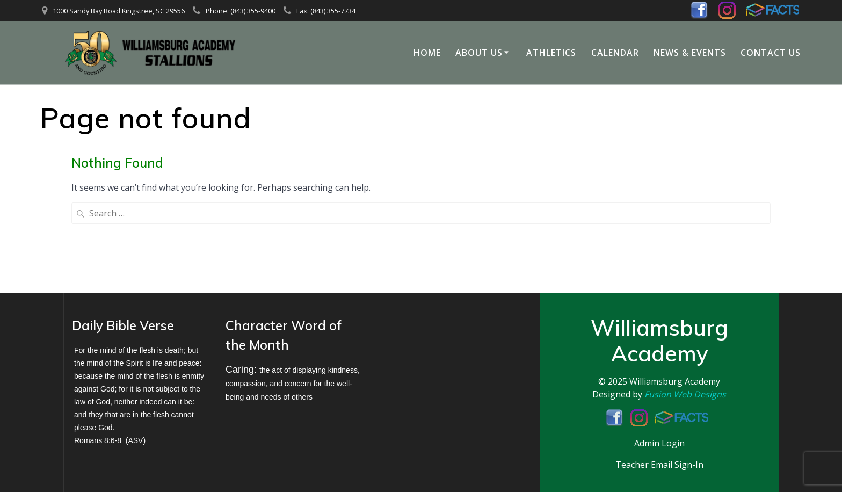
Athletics (551, 53)
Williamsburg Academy (674, 381)
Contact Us (771, 53)
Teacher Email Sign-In (659, 465)
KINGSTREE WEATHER (447, 355)
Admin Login (659, 443)
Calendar (615, 53)
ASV (135, 440)
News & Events (690, 53)
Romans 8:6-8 (97, 440)
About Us (479, 53)
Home (427, 53)
